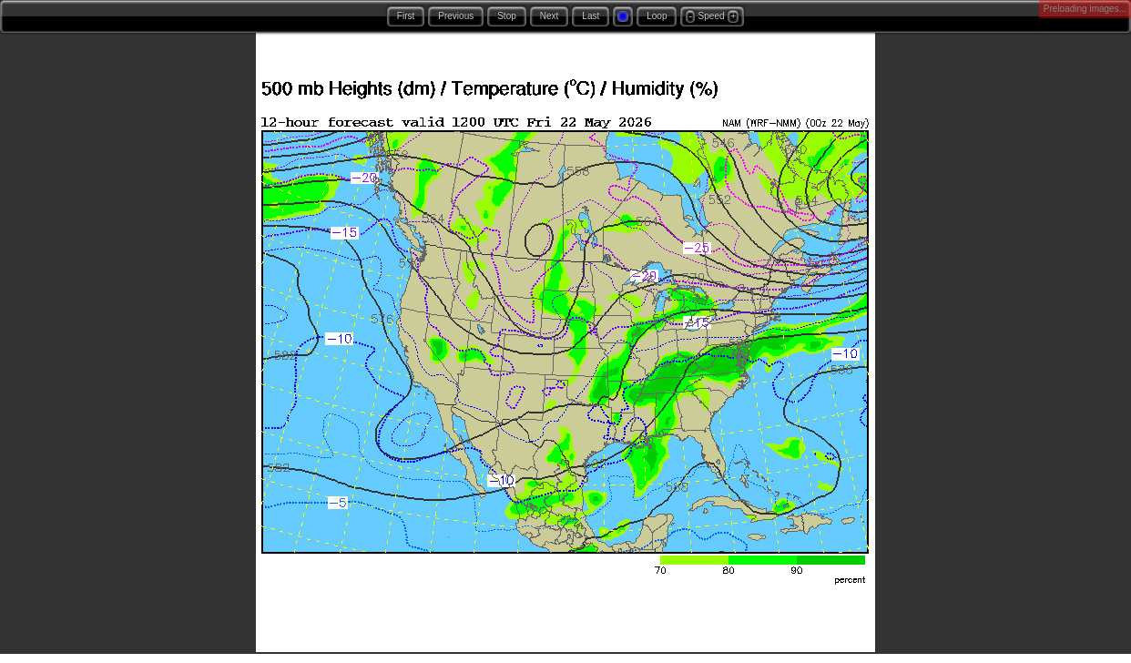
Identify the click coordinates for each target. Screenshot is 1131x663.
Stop (506, 16)
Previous (456, 16)
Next (549, 16)
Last (590, 16)
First (405, 16)
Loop (657, 16)
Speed (711, 16)
